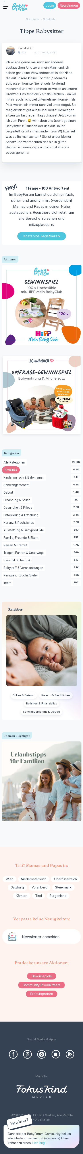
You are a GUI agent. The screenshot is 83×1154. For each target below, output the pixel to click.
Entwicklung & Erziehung (22, 515)
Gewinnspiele (41, 976)
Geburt (9, 493)
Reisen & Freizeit (16, 545)
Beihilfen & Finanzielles (41, 703)
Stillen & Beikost (24, 695)
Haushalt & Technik (18, 560)
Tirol (38, 896)
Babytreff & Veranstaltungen (24, 568)
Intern (8, 583)
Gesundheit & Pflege (19, 508)
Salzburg (17, 887)
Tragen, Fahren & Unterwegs (25, 553)
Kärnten (21, 896)
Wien (9, 879)
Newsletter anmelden (41, 937)
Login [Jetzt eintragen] (50, 5)
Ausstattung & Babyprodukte (24, 530)
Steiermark (63, 887)
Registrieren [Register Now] (69, 5)
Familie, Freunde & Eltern (22, 538)
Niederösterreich (33, 879)
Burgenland (58, 896)
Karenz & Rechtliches (19, 523)
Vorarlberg (39, 887)
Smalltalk (12, 470)
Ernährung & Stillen (18, 500)
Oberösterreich (65, 879)
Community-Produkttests (41, 985)
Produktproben (41, 994)
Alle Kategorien (15, 462)
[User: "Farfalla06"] (10, 50)
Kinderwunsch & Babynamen (25, 478)
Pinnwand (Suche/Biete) (21, 575)
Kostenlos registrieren (41, 236)
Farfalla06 (25, 48)
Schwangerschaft (17, 485)
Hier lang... (39, 1143)
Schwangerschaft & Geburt (41, 711)
